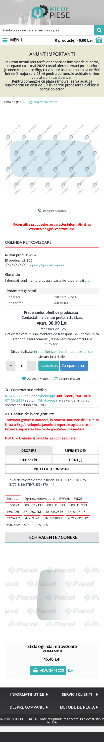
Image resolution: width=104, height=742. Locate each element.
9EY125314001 (78, 518)
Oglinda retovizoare (39, 498)
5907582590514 (18, 524)
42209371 (14, 518)
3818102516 (54, 511)
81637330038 (53, 518)
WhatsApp (46, 395)
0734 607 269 (14, 395)
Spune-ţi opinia (53, 265)
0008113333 (56, 505)
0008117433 (78, 505)
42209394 (32, 518)
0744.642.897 (14, 400)
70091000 (41, 524)
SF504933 (14, 505)
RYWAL (64, 498)
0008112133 (34, 505)
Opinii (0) (75, 460)
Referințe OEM (75, 451)
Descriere (28, 451)
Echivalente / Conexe (53, 537)
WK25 (78, 498)
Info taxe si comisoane (52, 469)
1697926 (13, 511)
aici (87, 280)
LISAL (54, 722)
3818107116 (76, 511)
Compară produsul (70, 378)
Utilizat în (28, 460)
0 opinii (33, 265)
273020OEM (32, 511)
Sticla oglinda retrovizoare (52, 648)
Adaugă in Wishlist (38, 378)
